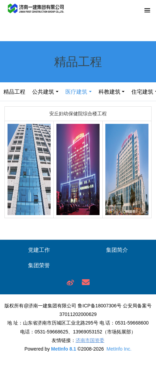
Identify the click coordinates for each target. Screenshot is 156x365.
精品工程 (14, 92)
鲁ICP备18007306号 (99, 305)
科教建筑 (109, 92)
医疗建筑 (76, 92)
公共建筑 (43, 92)
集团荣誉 (39, 265)
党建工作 (39, 250)
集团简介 (117, 250)
